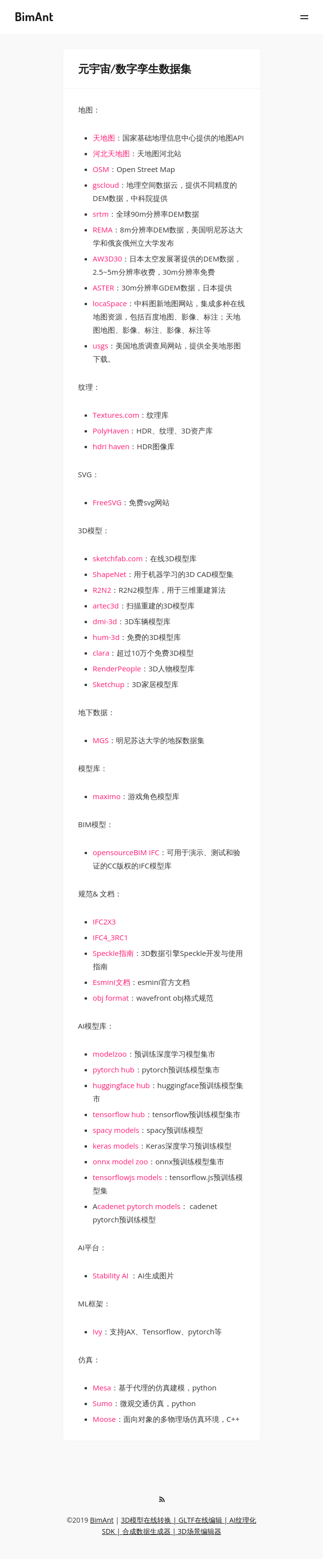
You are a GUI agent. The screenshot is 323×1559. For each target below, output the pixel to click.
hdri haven (111, 446)
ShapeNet (109, 574)
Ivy (97, 1331)
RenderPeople (117, 668)
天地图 (104, 138)
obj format (111, 998)
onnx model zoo (120, 1161)
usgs (101, 345)
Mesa (102, 1387)
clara (101, 653)
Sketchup (109, 684)
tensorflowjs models (127, 1177)
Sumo (103, 1403)
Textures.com (116, 415)
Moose (104, 1419)
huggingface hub (121, 1085)
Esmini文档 (111, 982)
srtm (101, 214)
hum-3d (106, 637)
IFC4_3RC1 (110, 937)
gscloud (106, 185)
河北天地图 (111, 153)
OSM (101, 169)
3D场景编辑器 (199, 1531)
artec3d (106, 605)
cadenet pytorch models (138, 1206)
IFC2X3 (104, 921)
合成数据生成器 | (150, 1531)
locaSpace (110, 303)
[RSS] (162, 1499)
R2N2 (102, 590)
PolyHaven (111, 430)
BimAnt (102, 1520)
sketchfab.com (118, 558)
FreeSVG (107, 502)
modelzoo (110, 1054)
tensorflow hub (119, 1114)
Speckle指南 (113, 953)
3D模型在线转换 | (149, 1520)
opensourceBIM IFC (126, 852)
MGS (101, 740)
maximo (107, 796)
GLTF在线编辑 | (203, 1520)
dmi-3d (105, 621)
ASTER (104, 287)
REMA (103, 229)
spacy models (116, 1130)
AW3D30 (107, 258)
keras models (116, 1146)
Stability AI (111, 1275)
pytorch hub (114, 1069)
